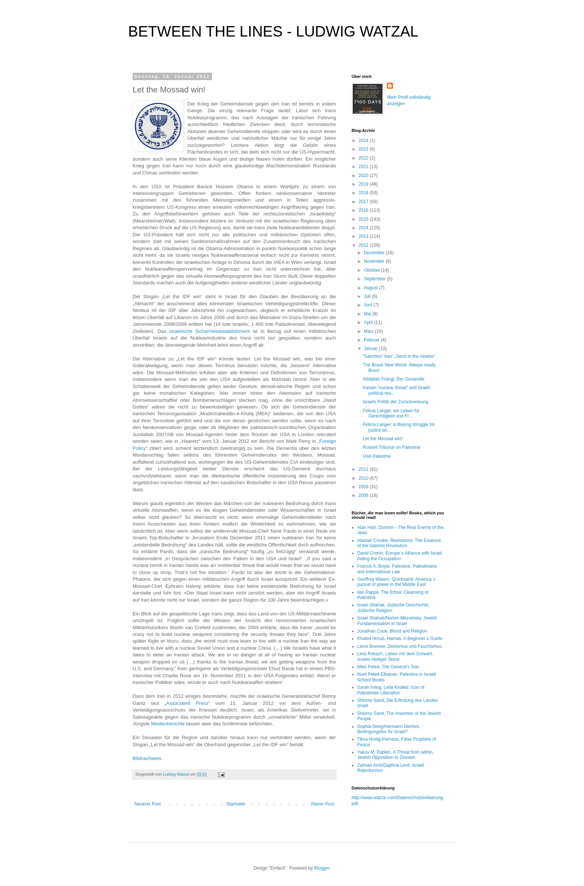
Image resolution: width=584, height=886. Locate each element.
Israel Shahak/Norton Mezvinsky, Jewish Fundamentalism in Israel (397, 620)
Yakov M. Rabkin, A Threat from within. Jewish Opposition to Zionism (395, 755)
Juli (368, 296)
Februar (372, 340)
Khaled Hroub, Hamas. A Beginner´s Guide (399, 638)
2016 (364, 210)
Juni (368, 305)
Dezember (375, 252)
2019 (364, 184)
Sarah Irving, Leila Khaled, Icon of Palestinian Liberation (390, 690)
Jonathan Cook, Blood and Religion (392, 631)
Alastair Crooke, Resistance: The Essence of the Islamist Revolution (399, 543)
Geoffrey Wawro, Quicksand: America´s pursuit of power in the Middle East (396, 582)
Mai (368, 313)
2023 (364, 149)
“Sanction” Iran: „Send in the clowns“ (399, 356)
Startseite (235, 804)
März (369, 331)
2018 (364, 192)
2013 (364, 236)
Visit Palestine (377, 456)
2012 (364, 245)
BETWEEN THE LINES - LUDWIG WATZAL (273, 31)
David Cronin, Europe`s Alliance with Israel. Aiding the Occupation (400, 556)
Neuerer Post (147, 804)
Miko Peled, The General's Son (388, 666)
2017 (364, 201)
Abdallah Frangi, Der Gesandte (393, 379)
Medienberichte (168, 723)
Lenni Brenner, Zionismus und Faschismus (399, 646)
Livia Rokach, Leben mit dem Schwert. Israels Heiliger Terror (395, 656)
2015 (364, 219)
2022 (364, 158)
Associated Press (187, 703)
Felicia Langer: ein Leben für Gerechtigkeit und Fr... (391, 413)
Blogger (321, 868)
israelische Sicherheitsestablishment (209, 331)
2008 (364, 495)
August (371, 287)
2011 (364, 469)
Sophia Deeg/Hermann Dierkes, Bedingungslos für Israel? (388, 729)
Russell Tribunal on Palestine (391, 447)
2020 (364, 175)
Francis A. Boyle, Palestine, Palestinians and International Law (397, 569)
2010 (364, 478)
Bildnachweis (147, 758)
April (369, 322)
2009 (364, 486)
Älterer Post (322, 804)
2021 (364, 166)
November (375, 261)
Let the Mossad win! (383, 438)
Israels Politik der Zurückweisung (395, 401)
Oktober (372, 270)
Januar (371, 348)
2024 (364, 140)
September (375, 278)
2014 (364, 227)
